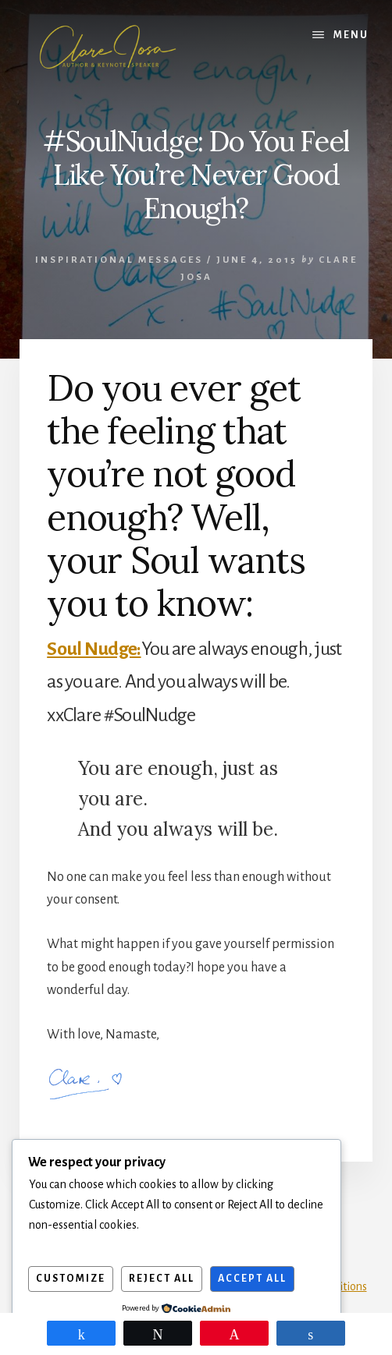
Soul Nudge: (94, 649)
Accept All (252, 1278)
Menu (351, 35)
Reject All (161, 1278)
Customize (70, 1278)
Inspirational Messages (119, 260)
